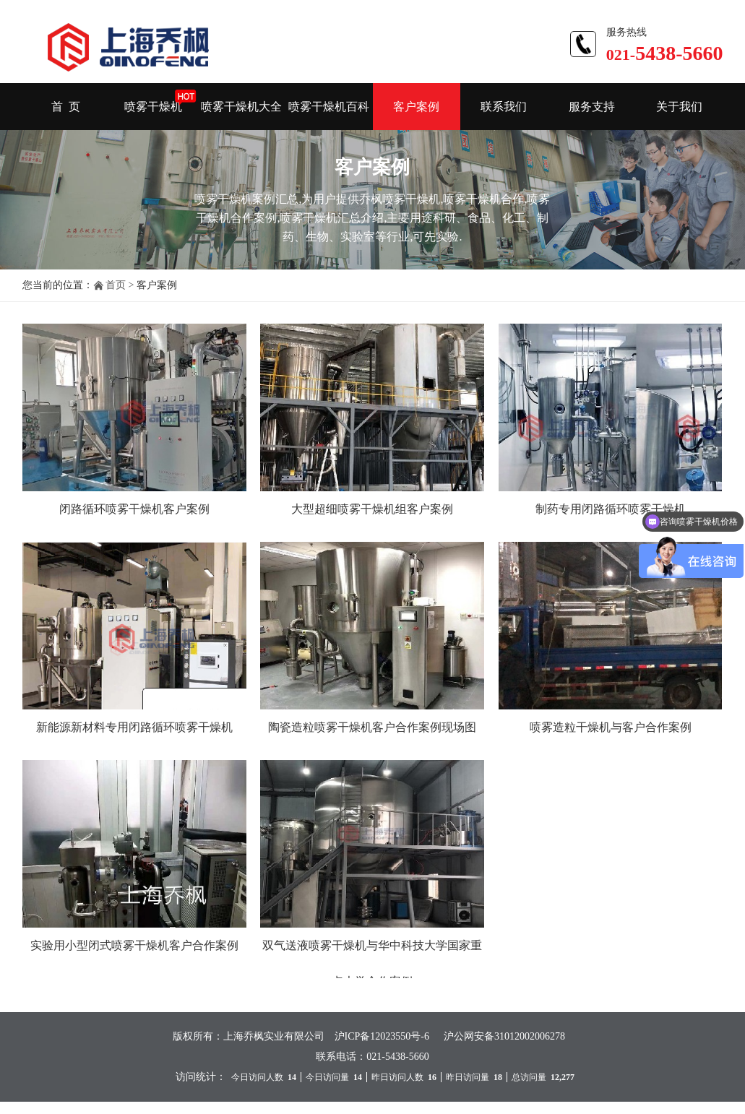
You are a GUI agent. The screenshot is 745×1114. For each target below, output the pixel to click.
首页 (115, 285)
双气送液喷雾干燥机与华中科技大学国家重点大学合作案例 (372, 963)
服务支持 (592, 106)
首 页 (65, 106)
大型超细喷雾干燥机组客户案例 (372, 509)
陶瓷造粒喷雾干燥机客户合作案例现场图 (372, 727)
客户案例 (416, 106)
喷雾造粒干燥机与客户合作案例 (611, 727)
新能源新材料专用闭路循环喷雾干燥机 (134, 727)
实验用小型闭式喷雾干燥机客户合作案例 (134, 945)
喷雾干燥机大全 (241, 106)
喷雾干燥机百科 (328, 106)
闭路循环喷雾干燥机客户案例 (134, 509)
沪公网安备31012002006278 (504, 1036)
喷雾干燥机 (153, 106)
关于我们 (679, 106)
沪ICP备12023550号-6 (382, 1036)
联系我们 (504, 106)
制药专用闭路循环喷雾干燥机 (610, 509)
